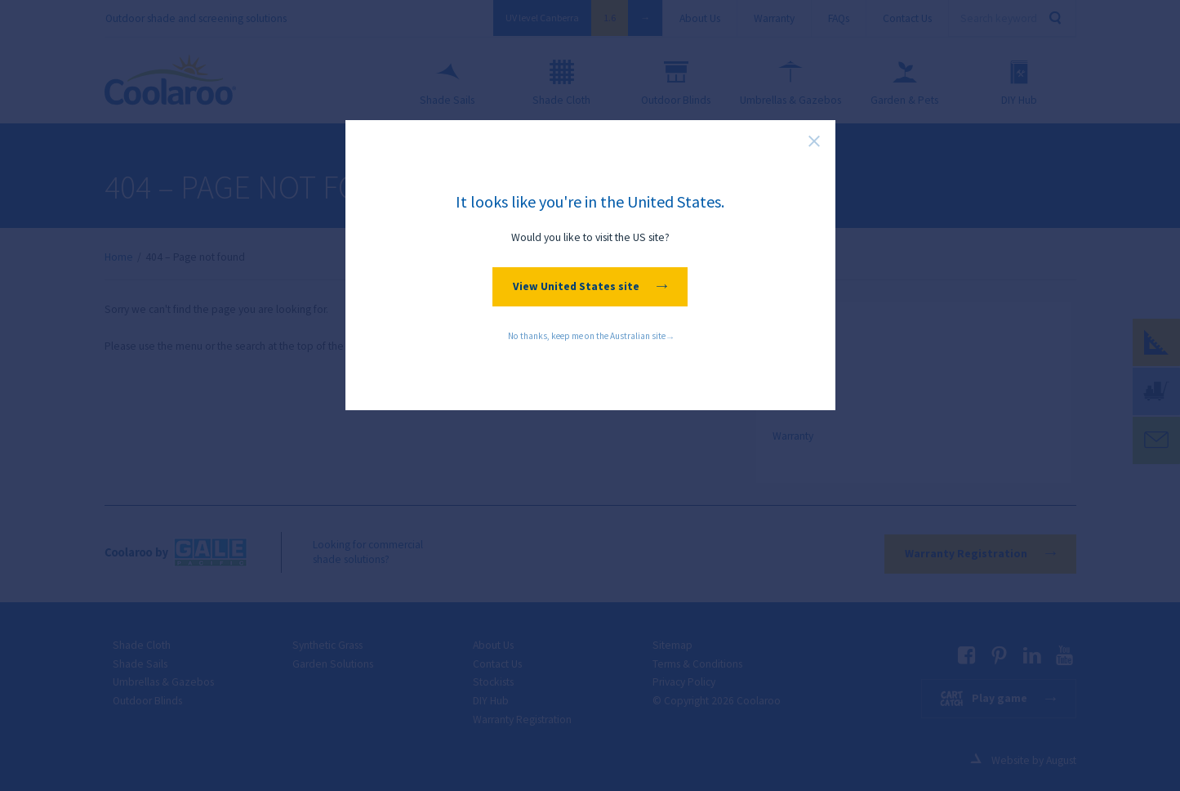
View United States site (590, 286)
